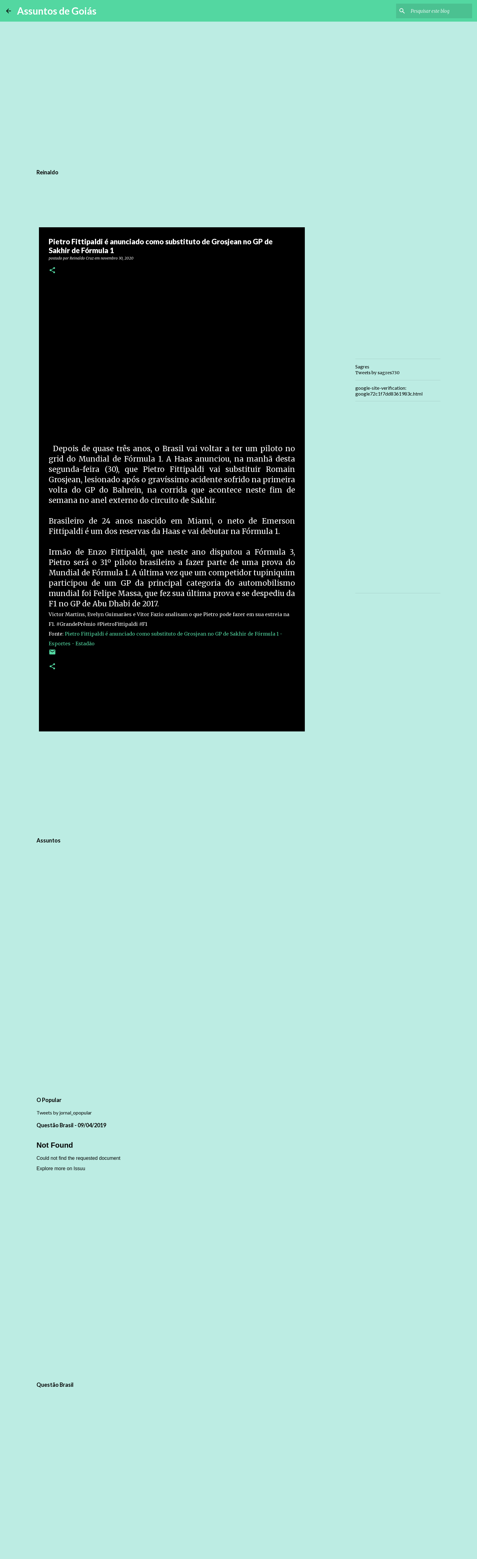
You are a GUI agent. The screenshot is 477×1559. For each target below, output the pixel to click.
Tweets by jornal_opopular (64, 1112)
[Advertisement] (172, 783)
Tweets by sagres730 (377, 372)
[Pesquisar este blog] (440, 11)
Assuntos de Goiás (56, 11)
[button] (52, 271)
